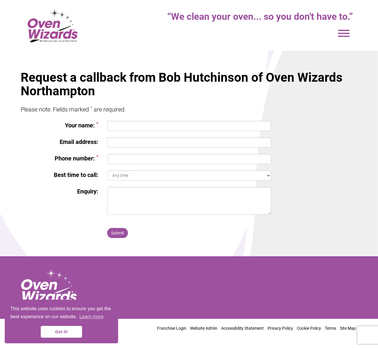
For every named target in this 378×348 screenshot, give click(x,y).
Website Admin (203, 328)
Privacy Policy (280, 328)
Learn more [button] (91, 316)
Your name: (81, 125)
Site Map (348, 328)
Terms (330, 328)
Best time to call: (76, 174)
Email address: (79, 141)
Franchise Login (171, 328)
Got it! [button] (61, 331)
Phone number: (76, 158)
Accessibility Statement (242, 328)
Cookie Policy (309, 328)
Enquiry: (87, 191)
